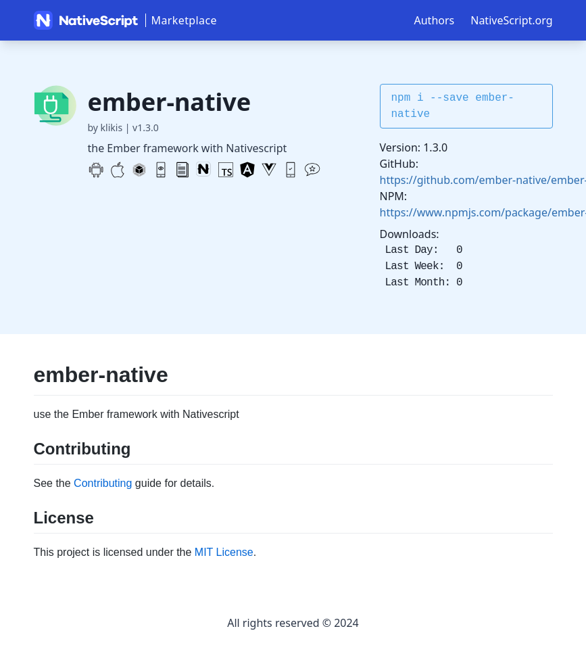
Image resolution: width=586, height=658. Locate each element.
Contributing (103, 483)
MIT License (224, 552)
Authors (434, 20)
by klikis (105, 127)
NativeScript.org (511, 20)
